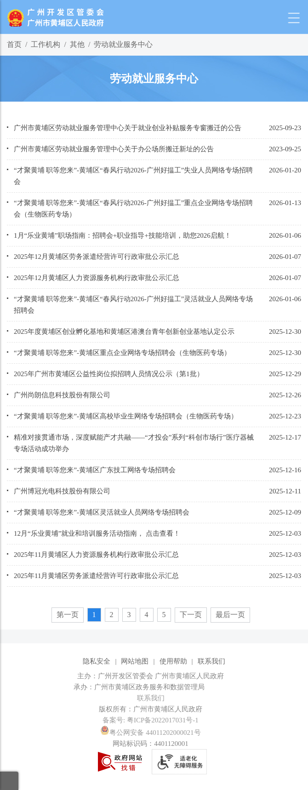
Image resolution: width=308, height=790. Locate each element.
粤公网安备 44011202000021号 (150, 732)
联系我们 (211, 661)
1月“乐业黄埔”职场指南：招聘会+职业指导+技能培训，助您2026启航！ (122, 235)
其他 (77, 44)
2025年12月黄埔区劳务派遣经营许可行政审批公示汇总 (96, 256)
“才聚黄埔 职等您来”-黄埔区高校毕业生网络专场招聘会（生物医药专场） (126, 416)
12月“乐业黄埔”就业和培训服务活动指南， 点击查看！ (97, 533)
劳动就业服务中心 (123, 44)
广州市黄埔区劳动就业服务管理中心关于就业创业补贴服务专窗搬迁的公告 (127, 128)
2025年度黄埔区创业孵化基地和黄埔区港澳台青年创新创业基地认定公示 (124, 331)
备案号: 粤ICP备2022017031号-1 (151, 720)
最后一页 (230, 614)
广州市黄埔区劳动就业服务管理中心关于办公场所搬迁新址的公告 (114, 149)
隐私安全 (96, 661)
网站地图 (134, 661)
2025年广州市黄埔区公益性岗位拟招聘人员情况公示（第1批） (109, 374)
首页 (14, 44)
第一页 (68, 614)
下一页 (191, 614)
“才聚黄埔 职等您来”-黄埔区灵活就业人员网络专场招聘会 (101, 512)
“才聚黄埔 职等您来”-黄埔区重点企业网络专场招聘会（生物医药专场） (122, 352)
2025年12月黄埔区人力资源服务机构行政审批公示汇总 (96, 277)
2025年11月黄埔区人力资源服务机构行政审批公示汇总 (96, 554)
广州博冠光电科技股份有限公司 (62, 491)
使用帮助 (173, 661)
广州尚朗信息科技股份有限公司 (62, 395)
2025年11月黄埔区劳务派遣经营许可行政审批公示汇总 (96, 575)
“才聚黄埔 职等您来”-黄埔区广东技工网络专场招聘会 (95, 470)
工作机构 (45, 44)
